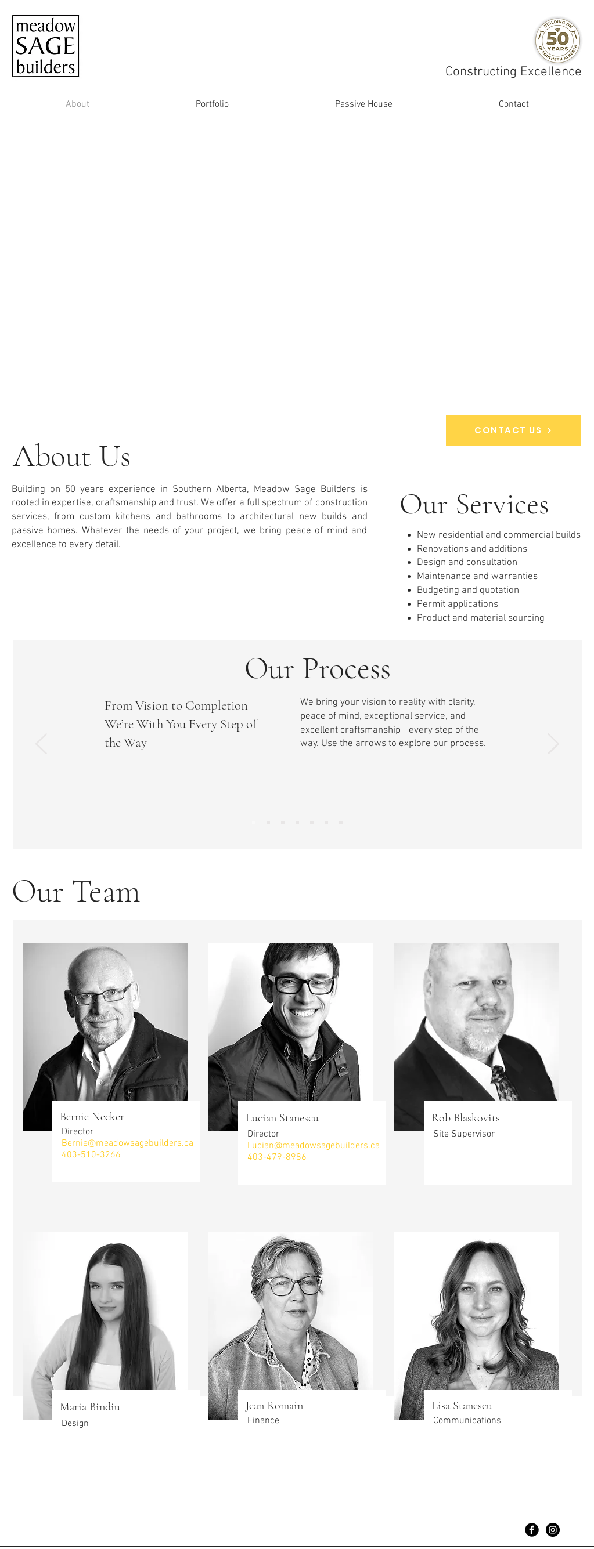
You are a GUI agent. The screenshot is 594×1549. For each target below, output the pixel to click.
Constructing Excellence (515, 72)
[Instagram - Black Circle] (553, 1530)
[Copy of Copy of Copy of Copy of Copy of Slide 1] (326, 822)
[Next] (553, 744)
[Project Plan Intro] (253, 822)
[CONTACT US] (513, 430)
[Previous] (41, 744)
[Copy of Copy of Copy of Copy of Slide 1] (312, 822)
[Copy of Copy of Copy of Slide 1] (297, 822)
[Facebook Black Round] (532, 1530)
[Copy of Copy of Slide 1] (283, 822)
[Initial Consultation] (268, 822)
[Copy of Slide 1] (341, 822)
